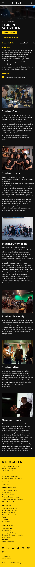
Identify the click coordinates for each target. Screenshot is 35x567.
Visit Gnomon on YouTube (28, 548)
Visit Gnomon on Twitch (3, 552)
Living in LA (24, 43)
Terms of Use (6, 556)
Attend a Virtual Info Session (11, 515)
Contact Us (5, 482)
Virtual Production (8, 542)
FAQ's (4, 517)
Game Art (5, 539)
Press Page (5, 484)
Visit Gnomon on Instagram (18, 548)
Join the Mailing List (8, 512)
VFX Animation (7, 537)
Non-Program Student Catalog (12, 499)
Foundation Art (7, 528)
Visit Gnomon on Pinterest (23, 548)
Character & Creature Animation (13, 535)
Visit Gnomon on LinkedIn (13, 548)
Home (3, 21)
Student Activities (8, 43)
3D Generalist (6, 530)
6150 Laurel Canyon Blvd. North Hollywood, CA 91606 (11, 477)
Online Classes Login (9, 490)
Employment (6, 521)
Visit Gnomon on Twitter (8, 548)
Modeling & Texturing (9, 533)
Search (32, 3)
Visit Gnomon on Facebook (3, 548)
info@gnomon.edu (13, 466)
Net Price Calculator (8, 501)
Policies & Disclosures (9, 508)
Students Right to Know (9, 510)
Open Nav (2, 3)
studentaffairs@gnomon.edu (15, 77)
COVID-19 (5, 519)
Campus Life (10, 21)
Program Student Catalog (10, 497)
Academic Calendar (8, 495)
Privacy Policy (6, 559)
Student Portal (6, 492)
